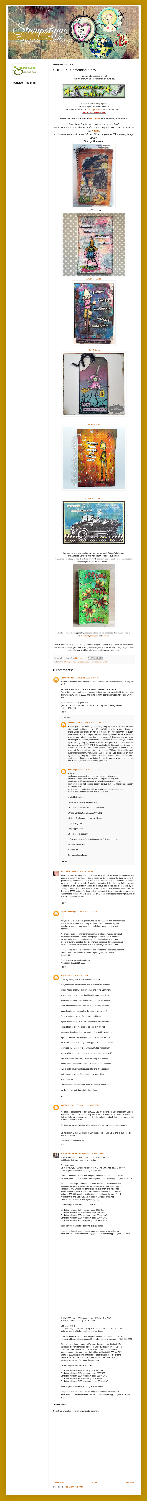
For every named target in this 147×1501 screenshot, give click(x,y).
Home (94, 1482)
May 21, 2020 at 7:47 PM (77, 975)
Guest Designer (66, 662)
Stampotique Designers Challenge (97, 662)
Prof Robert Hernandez (71, 1153)
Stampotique (94, 109)
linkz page (95, 118)
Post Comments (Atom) (74, 1487)
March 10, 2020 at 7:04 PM (82, 871)
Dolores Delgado (68, 678)
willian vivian (74, 723)
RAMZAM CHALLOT (70, 1105)
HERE (95, 130)
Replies (66, 717)
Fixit (70, 769)
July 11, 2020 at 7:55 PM (89, 1105)
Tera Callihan (94, 424)
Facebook (85, 636)
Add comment (60, 1404)
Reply (63, 712)
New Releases (78, 662)
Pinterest (105, 636)
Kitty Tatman (94, 350)
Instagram (94, 636)
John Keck (65, 871)
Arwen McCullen (93, 279)
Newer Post (59, 1482)
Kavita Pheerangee (69, 912)
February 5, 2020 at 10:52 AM (93, 723)
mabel (63, 975)
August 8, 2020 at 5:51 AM (93, 1153)
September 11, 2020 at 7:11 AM (86, 769)
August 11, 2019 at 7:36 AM (87, 678)
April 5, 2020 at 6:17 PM (88, 912)
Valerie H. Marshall (93, 498)
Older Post (129, 1482)
